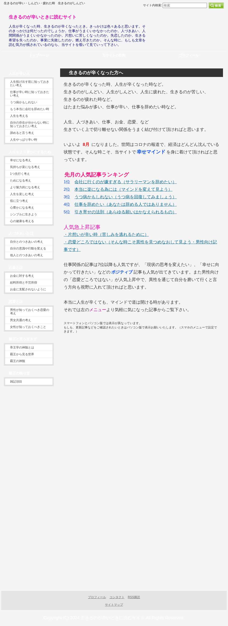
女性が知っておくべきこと (28, 327)
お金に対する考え (22, 276)
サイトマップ (114, 604)
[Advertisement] (106, 399)
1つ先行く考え (20, 173)
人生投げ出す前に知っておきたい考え (29, 83)
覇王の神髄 (17, 361)
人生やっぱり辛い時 (23, 139)
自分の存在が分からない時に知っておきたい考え (29, 124)
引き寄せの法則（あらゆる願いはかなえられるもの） (125, 212)
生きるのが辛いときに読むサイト (42, 17)
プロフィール (97, 597)
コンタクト (117, 597)
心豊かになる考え (22, 207)
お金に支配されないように (28, 289)
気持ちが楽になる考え (25, 167)
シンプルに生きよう (23, 214)
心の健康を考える (22, 221)
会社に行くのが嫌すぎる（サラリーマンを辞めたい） (125, 182)
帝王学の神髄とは (22, 347)
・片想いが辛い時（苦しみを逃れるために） (106, 234)
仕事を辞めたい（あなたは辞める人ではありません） (125, 204)
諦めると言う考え (22, 133)
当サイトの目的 (113, 55)
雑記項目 (16, 381)
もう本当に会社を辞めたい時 (29, 109)
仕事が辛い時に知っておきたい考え (29, 93)
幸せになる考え (20, 160)
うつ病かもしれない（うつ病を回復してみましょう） (125, 197)
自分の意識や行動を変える (28, 248)
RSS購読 (134, 597)
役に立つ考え (19, 201)
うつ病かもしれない (23, 102)
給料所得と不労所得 (23, 282)
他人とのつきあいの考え (26, 255)
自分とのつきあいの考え (26, 241)
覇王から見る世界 (22, 354)
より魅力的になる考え (25, 187)
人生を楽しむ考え (22, 194)
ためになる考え (20, 180)
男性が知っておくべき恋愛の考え (29, 311)
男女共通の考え (20, 320)
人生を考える (19, 116)
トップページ (39, 55)
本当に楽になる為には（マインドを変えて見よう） (123, 189)
